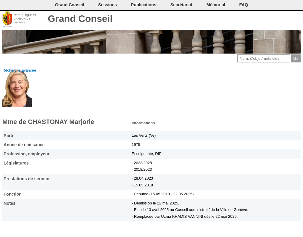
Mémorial (216, 4)
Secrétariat (181, 4)
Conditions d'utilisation (266, 19)
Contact (247, 19)
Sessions (107, 4)
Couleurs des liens (277, 19)
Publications (144, 4)
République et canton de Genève (25, 18)
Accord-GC (286, 19)
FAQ (243, 4)
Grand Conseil (80, 18)
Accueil (296, 19)
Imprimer (257, 19)
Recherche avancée (19, 70)
